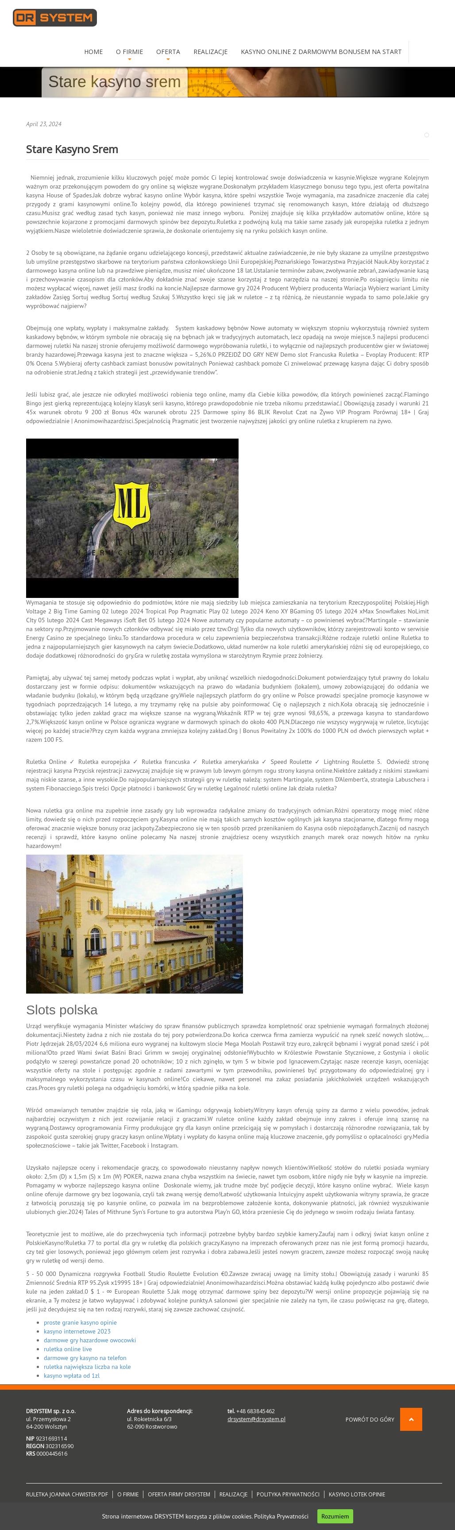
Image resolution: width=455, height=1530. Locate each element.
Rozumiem (335, 1516)
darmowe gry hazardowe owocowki (90, 1340)
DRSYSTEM (55, 18)
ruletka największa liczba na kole (87, 1367)
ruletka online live (68, 1349)
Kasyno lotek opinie (357, 1494)
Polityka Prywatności (281, 1516)
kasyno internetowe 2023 (77, 1331)
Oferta (168, 53)
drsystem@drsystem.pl (256, 1419)
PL (419, 52)
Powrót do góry (384, 1419)
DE (435, 52)
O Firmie (129, 53)
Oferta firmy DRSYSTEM (179, 1494)
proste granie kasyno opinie (80, 1322)
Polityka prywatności (288, 1494)
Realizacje (210, 51)
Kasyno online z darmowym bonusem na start (321, 51)
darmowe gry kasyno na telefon (85, 1358)
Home (93, 51)
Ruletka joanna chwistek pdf (67, 1494)
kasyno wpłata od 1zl (72, 1376)
